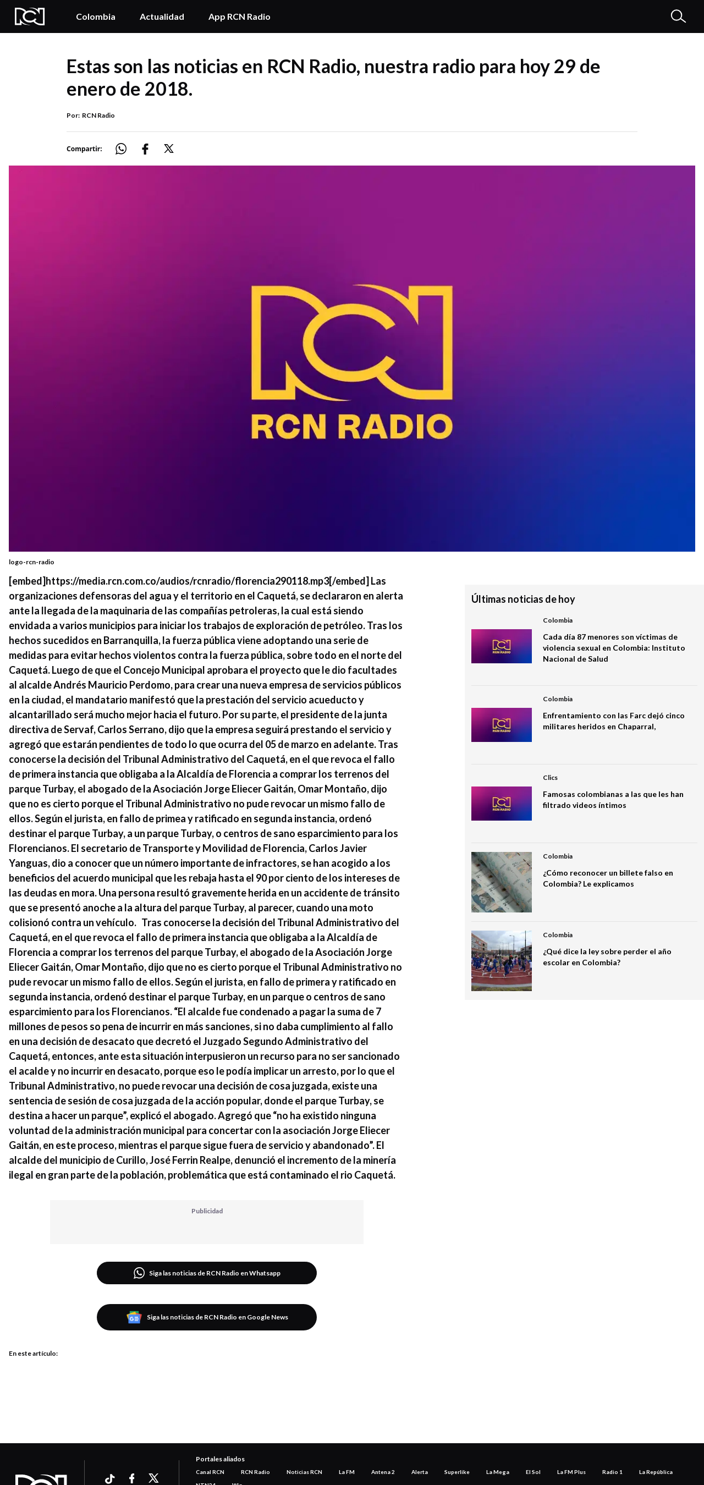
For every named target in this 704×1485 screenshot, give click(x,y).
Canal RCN (210, 1472)
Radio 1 (612, 1472)
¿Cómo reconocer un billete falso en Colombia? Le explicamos (608, 878)
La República (656, 1472)
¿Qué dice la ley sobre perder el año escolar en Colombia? (607, 957)
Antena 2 (383, 1472)
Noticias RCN (304, 1472)
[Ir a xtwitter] (154, 1478)
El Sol (533, 1472)
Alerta (419, 1472)
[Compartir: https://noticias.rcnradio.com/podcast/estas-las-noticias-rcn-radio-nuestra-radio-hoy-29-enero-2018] (128, 149)
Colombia (96, 16)
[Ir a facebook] (132, 1478)
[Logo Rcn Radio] (34, 16)
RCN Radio (98, 115)
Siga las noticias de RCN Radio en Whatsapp (207, 1273)
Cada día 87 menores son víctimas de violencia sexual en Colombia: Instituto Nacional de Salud (614, 647)
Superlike (457, 1472)
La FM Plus (571, 1472)
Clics (550, 777)
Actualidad (162, 16)
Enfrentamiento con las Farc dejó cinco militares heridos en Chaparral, (614, 721)
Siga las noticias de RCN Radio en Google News (207, 1317)
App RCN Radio (239, 16)
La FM (347, 1472)
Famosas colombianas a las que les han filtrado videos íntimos (613, 799)
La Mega (497, 1472)
